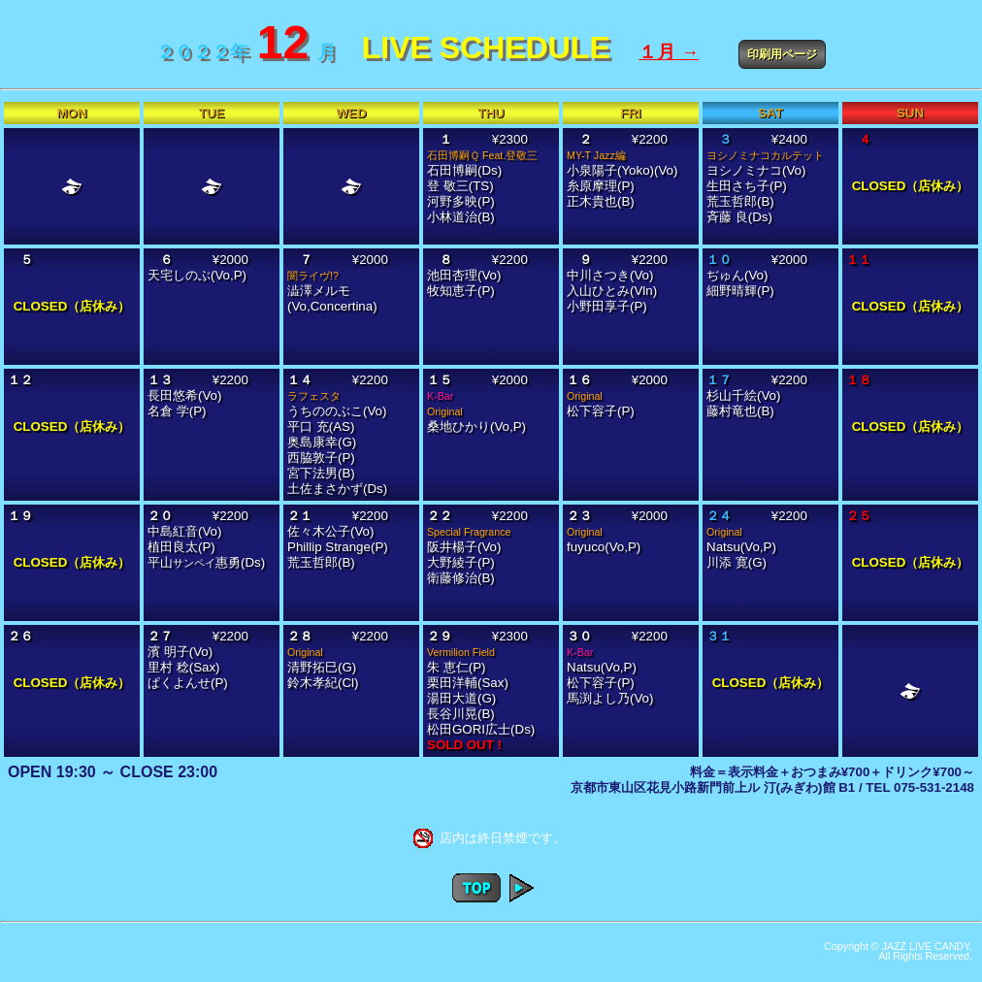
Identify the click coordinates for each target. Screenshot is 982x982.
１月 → (668, 52)
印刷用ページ (782, 54)
